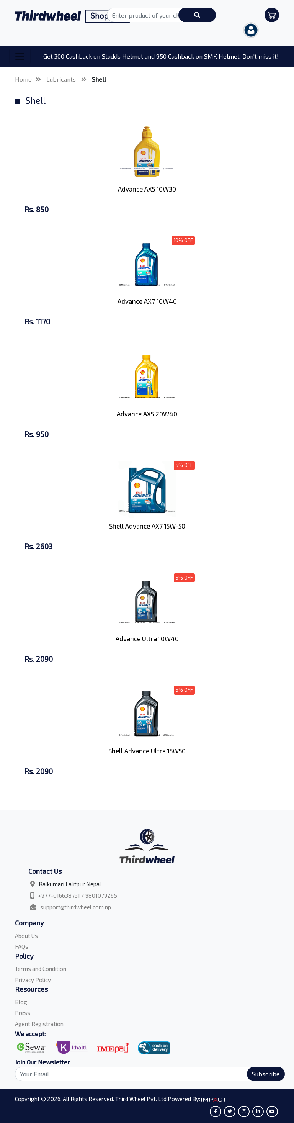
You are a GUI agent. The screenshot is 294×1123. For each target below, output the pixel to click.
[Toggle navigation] (20, 56)
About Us (26, 935)
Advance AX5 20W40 (147, 413)
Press (22, 1012)
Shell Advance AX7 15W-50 (147, 526)
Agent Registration (39, 1023)
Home (23, 79)
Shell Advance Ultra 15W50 (147, 751)
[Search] (145, 1074)
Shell (99, 79)
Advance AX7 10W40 (147, 301)
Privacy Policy (33, 979)
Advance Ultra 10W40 (147, 638)
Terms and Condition (40, 968)
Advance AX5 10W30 (147, 189)
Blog (21, 1002)
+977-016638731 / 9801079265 (77, 895)
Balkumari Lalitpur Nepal (70, 884)
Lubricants (61, 79)
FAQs (21, 946)
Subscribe (266, 1073)
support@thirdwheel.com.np (75, 907)
